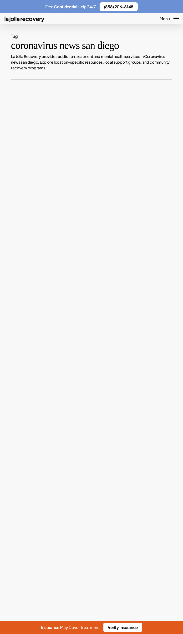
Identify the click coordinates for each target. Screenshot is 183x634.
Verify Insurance (123, 627)
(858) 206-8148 (118, 6)
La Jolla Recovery (24, 18)
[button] (169, 18)
